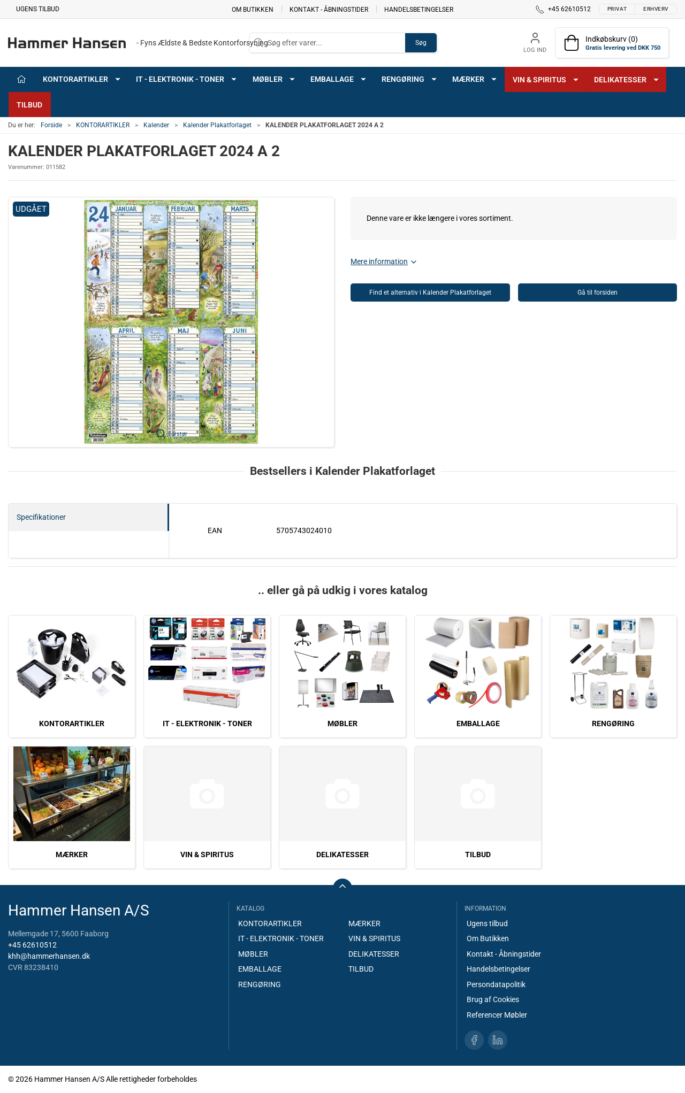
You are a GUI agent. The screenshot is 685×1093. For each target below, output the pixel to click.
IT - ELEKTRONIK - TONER (207, 723)
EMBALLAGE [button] (338, 79)
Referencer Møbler (497, 1015)
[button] (171, 322)
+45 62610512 (32, 945)
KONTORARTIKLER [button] (82, 79)
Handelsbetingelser (418, 9)
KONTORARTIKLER (103, 125)
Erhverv (655, 9)
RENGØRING (613, 723)
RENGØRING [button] (410, 79)
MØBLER (342, 723)
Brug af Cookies (493, 999)
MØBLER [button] (274, 79)
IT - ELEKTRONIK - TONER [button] (187, 79)
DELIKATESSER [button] (627, 79)
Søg (421, 43)
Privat (617, 9)
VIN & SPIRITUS (207, 854)
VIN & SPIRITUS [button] (546, 79)
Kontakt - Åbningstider (329, 9)
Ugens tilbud (37, 9)
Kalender (156, 125)
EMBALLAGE (478, 723)
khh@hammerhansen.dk (49, 956)
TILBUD (29, 105)
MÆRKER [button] (475, 79)
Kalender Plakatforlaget (217, 125)
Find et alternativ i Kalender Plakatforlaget (430, 292)
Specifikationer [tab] (41, 517)
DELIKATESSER (342, 854)
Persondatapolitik (496, 984)
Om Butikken (252, 9)
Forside (51, 125)
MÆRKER (72, 854)
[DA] (138, 42)
